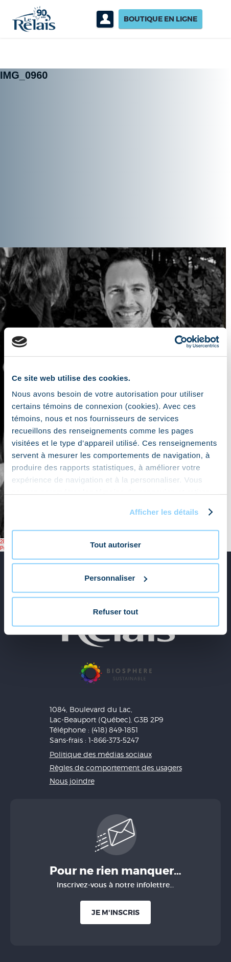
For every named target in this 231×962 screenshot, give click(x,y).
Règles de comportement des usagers (116, 767)
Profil (105, 19)
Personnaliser (115, 578)
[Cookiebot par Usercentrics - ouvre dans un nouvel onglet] (174, 342)
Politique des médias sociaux (101, 754)
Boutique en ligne (160, 19)
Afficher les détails (163, 512)
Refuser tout (115, 611)
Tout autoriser (115, 544)
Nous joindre (72, 780)
